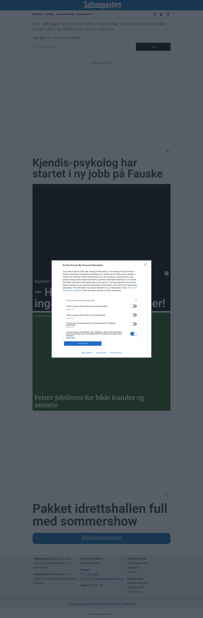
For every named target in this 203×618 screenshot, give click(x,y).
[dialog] (101, 309)
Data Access (101, 353)
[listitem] (101, 300)
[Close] (146, 265)
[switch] (133, 306)
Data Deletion (86, 353)
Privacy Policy (116, 353)
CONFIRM (83, 344)
